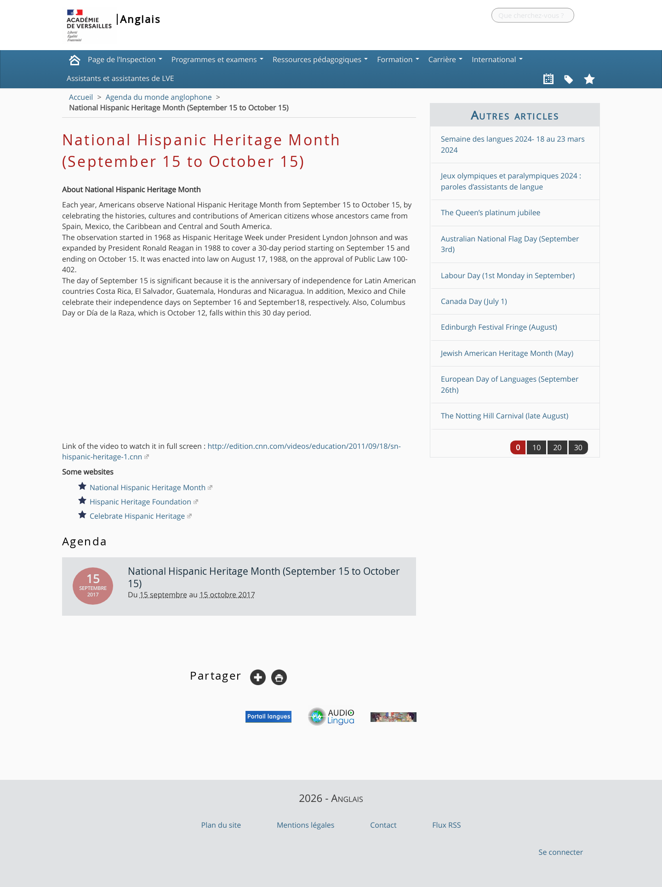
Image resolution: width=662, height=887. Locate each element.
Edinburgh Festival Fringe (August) (499, 327)
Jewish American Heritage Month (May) (507, 353)
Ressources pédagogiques (320, 59)
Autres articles (515, 115)
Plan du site (221, 825)
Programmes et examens (217, 59)
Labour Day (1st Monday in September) (508, 275)
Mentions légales (306, 825)
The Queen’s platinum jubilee (491, 212)
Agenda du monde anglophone (159, 97)
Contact (383, 825)
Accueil (81, 97)
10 (536, 447)
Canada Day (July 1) (474, 301)
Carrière (445, 59)
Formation (398, 59)
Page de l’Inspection (125, 59)
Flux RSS (446, 825)
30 (578, 447)
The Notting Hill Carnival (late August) (504, 416)
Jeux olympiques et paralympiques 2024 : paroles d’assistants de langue (511, 181)
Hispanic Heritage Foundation (140, 502)
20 (557, 447)
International (497, 59)
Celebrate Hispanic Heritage (137, 516)
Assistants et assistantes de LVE (120, 78)
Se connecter (561, 852)
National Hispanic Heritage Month (147, 487)
